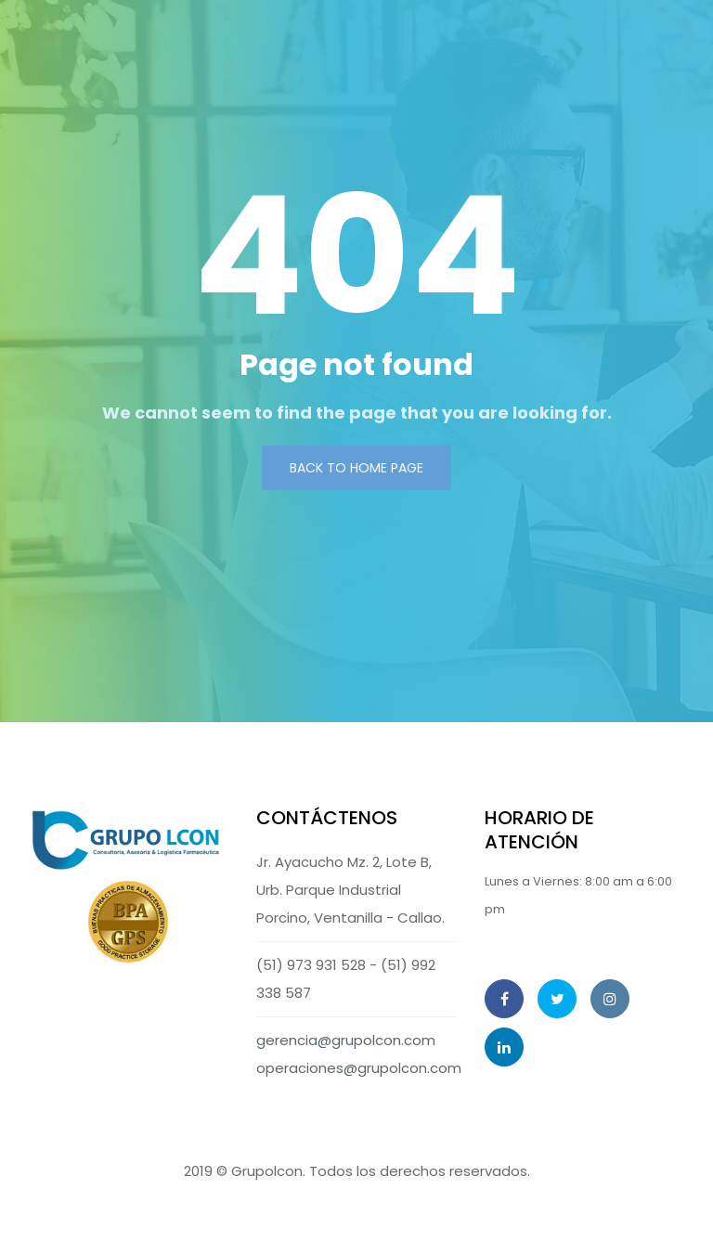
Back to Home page (356, 468)
